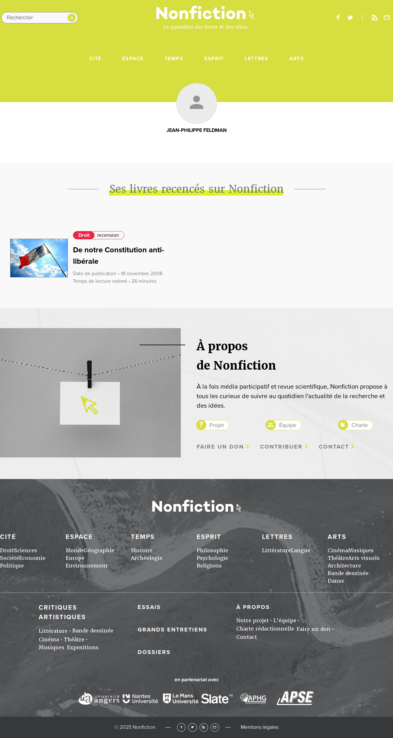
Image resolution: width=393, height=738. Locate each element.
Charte (359, 425)
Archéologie (146, 558)
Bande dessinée (348, 573)
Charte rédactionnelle (265, 628)
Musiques (361, 550)
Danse (336, 581)
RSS (204, 727)
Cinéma (338, 550)
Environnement (87, 565)
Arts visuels (364, 558)
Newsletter (387, 18)
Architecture (344, 565)
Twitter (192, 727)
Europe (75, 558)
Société (9, 558)
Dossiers (154, 652)
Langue (300, 550)
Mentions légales (259, 727)
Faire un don (220, 446)
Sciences (25, 550)
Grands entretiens (172, 629)
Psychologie (212, 558)
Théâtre (338, 558)
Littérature (276, 550)
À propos (253, 607)
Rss (375, 18)
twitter (350, 18)
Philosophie (212, 550)
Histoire (142, 550)
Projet (216, 425)
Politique (12, 565)
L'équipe (284, 620)
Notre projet (252, 620)
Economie (32, 558)
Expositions (83, 647)
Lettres (256, 59)
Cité (95, 59)
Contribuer (281, 446)
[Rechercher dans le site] (39, 17)
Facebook (181, 727)
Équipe (287, 425)
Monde (75, 550)
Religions (209, 565)
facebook (338, 18)
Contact (334, 446)
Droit (83, 235)
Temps (174, 59)
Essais (149, 607)
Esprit (214, 59)
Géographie (99, 550)
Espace (133, 59)
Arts (296, 59)
